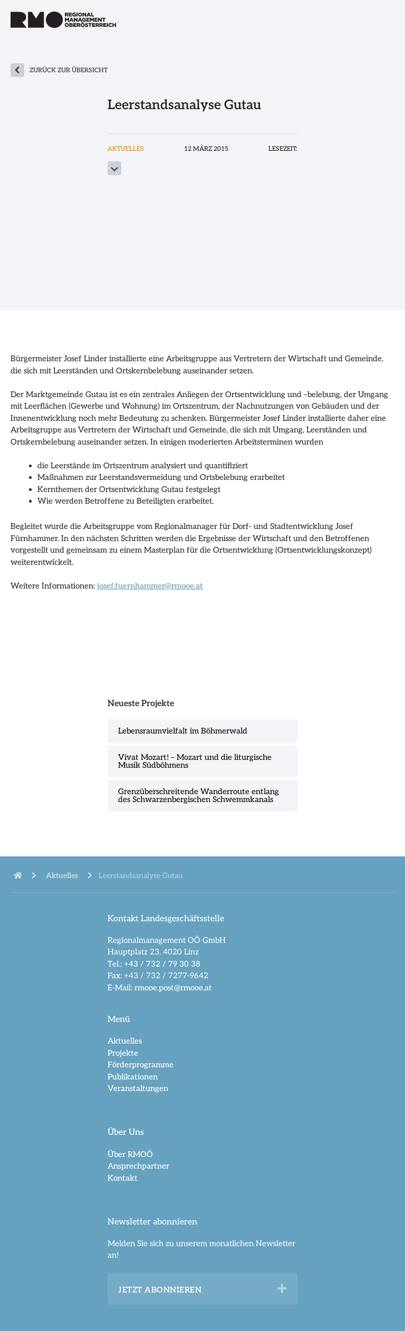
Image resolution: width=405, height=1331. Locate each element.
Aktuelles (125, 1041)
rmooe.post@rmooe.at (173, 987)
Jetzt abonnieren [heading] (159, 1290)
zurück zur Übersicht (69, 70)
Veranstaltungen (138, 1088)
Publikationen (133, 1077)
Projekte (123, 1053)
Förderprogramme (140, 1064)
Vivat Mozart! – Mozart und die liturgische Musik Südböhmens (195, 761)
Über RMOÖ (130, 1154)
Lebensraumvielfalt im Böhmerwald (182, 731)
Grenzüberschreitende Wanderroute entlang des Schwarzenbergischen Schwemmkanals (198, 795)
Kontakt (123, 1178)
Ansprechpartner (138, 1166)
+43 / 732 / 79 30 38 (162, 964)
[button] (282, 1289)
